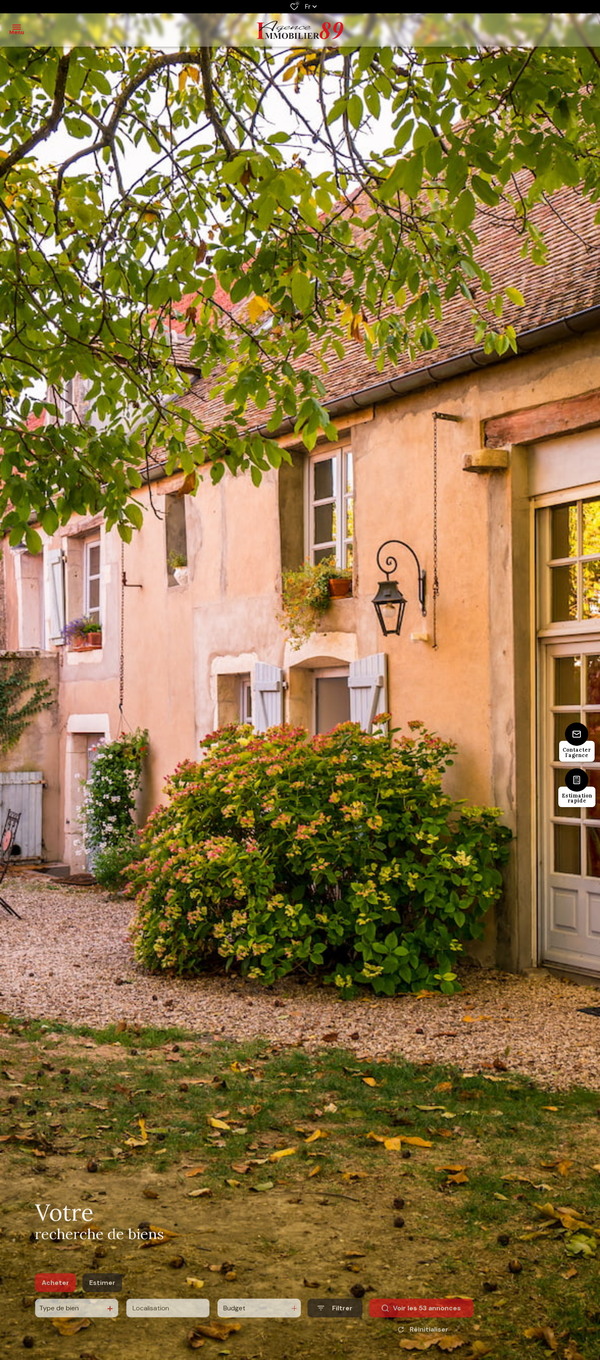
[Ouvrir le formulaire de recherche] (335, 1320)
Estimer (102, 1294)
